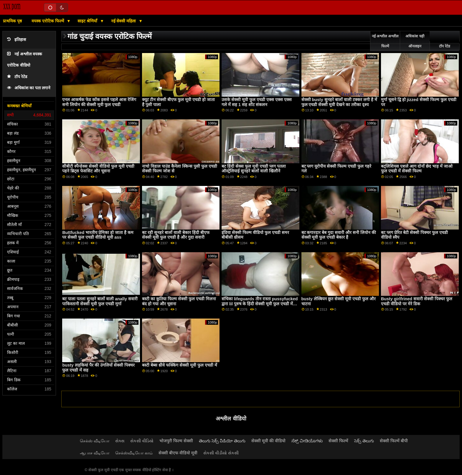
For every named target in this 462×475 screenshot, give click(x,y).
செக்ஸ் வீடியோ (94, 440)
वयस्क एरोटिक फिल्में (48, 21)
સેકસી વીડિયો (142, 440)
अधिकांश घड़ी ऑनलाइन (414, 41)
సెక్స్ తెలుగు (364, 440)
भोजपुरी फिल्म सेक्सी (176, 440)
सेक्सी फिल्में (338, 440)
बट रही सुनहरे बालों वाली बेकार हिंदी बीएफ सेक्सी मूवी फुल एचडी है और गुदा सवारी (175, 235)
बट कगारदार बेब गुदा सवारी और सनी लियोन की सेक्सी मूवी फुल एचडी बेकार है (338, 235)
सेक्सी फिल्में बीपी (394, 440)
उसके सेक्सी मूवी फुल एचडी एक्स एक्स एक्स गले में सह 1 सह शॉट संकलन (257, 102)
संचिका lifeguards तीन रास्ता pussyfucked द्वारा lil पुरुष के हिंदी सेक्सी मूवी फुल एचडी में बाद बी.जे (260, 303)
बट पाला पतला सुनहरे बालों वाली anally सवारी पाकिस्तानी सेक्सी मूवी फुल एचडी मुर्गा (100, 301)
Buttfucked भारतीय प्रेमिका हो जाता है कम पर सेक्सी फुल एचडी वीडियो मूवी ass (97, 235)
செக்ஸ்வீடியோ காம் (134, 453)
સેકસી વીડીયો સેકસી (221, 453)
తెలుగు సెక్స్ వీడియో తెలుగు (222, 440)
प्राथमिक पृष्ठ (12, 21)
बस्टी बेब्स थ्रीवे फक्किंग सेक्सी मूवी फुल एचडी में (179, 365)
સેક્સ (119, 440)
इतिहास (16, 39)
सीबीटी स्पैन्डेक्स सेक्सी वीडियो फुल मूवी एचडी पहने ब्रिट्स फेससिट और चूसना (98, 169)
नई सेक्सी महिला (124, 21)
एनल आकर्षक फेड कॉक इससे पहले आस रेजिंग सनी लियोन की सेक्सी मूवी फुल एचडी (99, 102)
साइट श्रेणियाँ (87, 21)
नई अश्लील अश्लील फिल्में (385, 41)
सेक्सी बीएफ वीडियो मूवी (178, 453)
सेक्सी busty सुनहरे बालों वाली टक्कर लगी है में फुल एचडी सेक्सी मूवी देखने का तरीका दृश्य (339, 102)
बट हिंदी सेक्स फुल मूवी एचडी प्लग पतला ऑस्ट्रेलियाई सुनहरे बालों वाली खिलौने (254, 169)
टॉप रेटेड (17, 77)
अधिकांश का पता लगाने (28, 88)
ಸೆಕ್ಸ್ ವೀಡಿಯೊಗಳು (307, 440)
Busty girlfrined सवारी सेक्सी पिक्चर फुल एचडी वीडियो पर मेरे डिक (416, 301)
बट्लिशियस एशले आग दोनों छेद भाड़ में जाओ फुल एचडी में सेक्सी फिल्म (417, 169)
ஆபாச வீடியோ (94, 453)
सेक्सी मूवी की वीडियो (268, 440)
